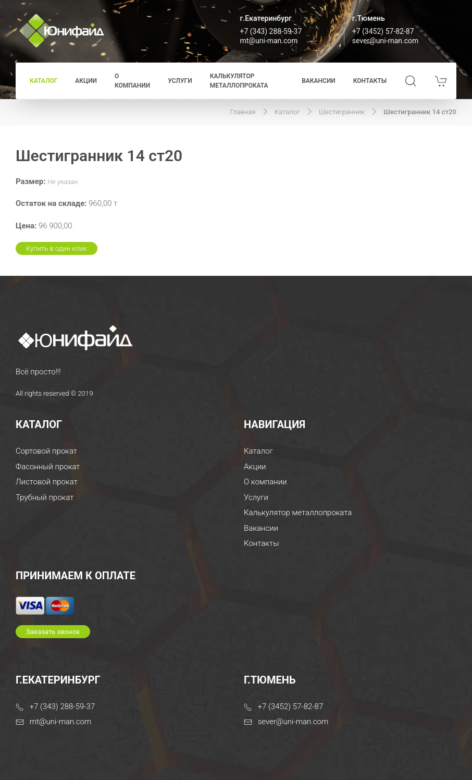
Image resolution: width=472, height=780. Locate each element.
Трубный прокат (44, 497)
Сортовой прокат (46, 451)
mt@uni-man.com (269, 40)
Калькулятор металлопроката (239, 80)
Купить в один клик (56, 248)
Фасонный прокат (48, 466)
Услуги (180, 80)
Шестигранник (342, 112)
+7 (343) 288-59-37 (271, 31)
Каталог (43, 80)
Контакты (370, 80)
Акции (86, 80)
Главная (243, 112)
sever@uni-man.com (385, 40)
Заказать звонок (53, 632)
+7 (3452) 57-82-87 (383, 31)
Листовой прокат (47, 481)
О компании (132, 80)
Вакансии (319, 80)
